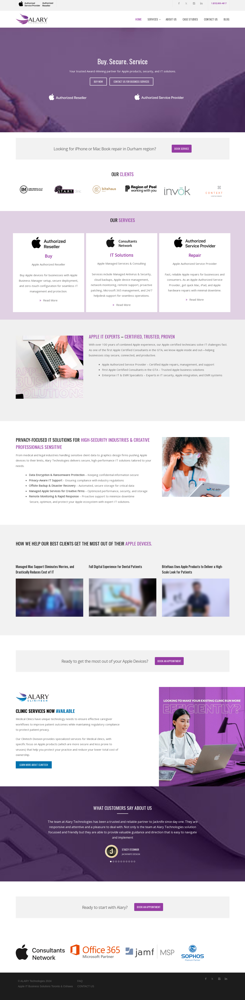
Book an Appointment (169, 661)
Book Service (181, 149)
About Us (171, 19)
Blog (226, 19)
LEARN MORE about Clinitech (33, 685)
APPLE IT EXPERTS (104, 290)
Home (138, 19)
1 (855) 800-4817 (218, 3)
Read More (50, 300)
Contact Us (211, 19)
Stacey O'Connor (130, 849)
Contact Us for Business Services (131, 81)
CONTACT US (85, 986)
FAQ (79, 981)
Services (153, 19)
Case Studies (190, 19)
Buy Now (98, 81)
